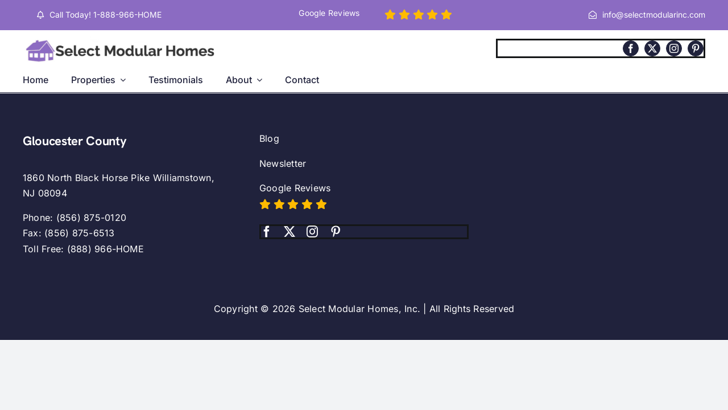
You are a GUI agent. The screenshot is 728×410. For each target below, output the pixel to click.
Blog (269, 138)
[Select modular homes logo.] (122, 40)
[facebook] (631, 48)
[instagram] (674, 48)
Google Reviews (294, 188)
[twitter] (652, 48)
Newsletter (282, 163)
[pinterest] (696, 48)
